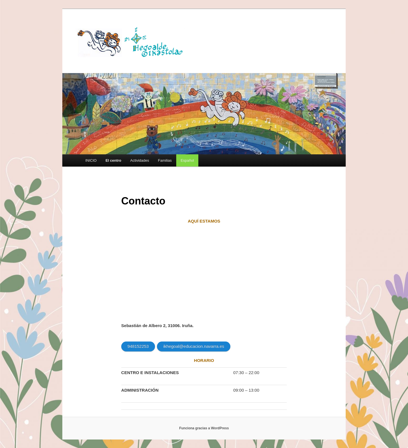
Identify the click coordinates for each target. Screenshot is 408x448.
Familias (165, 160)
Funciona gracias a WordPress (204, 428)
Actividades (139, 160)
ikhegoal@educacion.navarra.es (193, 346)
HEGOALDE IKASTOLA (132, 42)
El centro (113, 160)
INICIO (91, 160)
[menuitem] (187, 160)
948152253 (138, 346)
